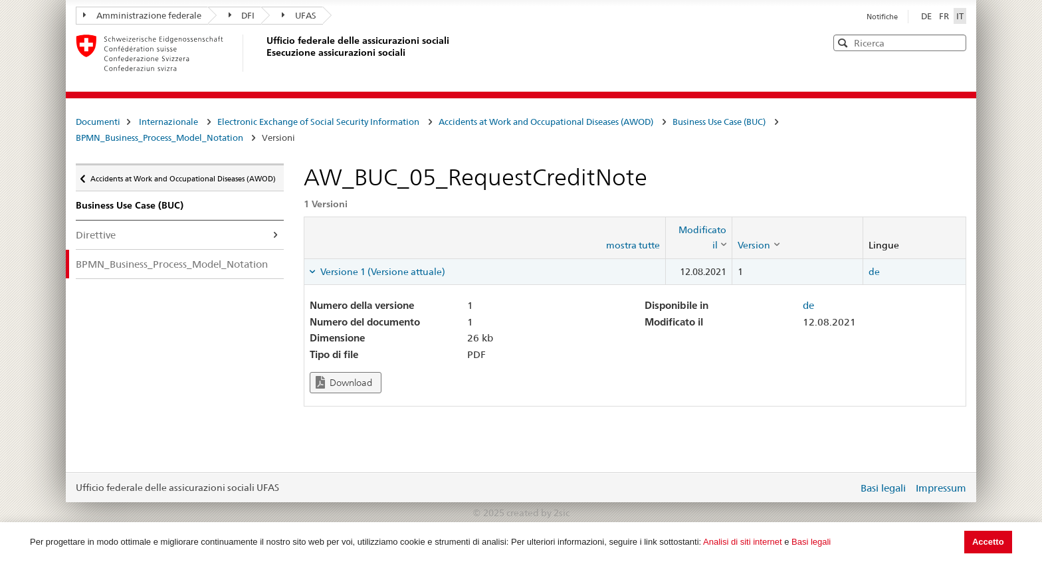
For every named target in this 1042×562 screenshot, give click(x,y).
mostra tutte (633, 245)
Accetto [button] (988, 542)
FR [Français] (945, 16)
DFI (242, 15)
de (874, 271)
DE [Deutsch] (927, 16)
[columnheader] (699, 237)
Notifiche (882, 16)
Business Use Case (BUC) (719, 121)
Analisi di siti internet (742, 542)
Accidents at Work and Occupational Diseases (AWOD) (546, 121)
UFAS (299, 15)
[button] (955, 42)
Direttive (96, 235)
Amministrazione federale (142, 15)
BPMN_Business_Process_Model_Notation (160, 137)
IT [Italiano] (960, 16)
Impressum (941, 488)
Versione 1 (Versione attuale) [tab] (381, 271)
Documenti (98, 121)
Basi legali (811, 542)
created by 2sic (538, 513)
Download (344, 382)
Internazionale (168, 121)
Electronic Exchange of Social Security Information (318, 121)
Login (845, 488)
